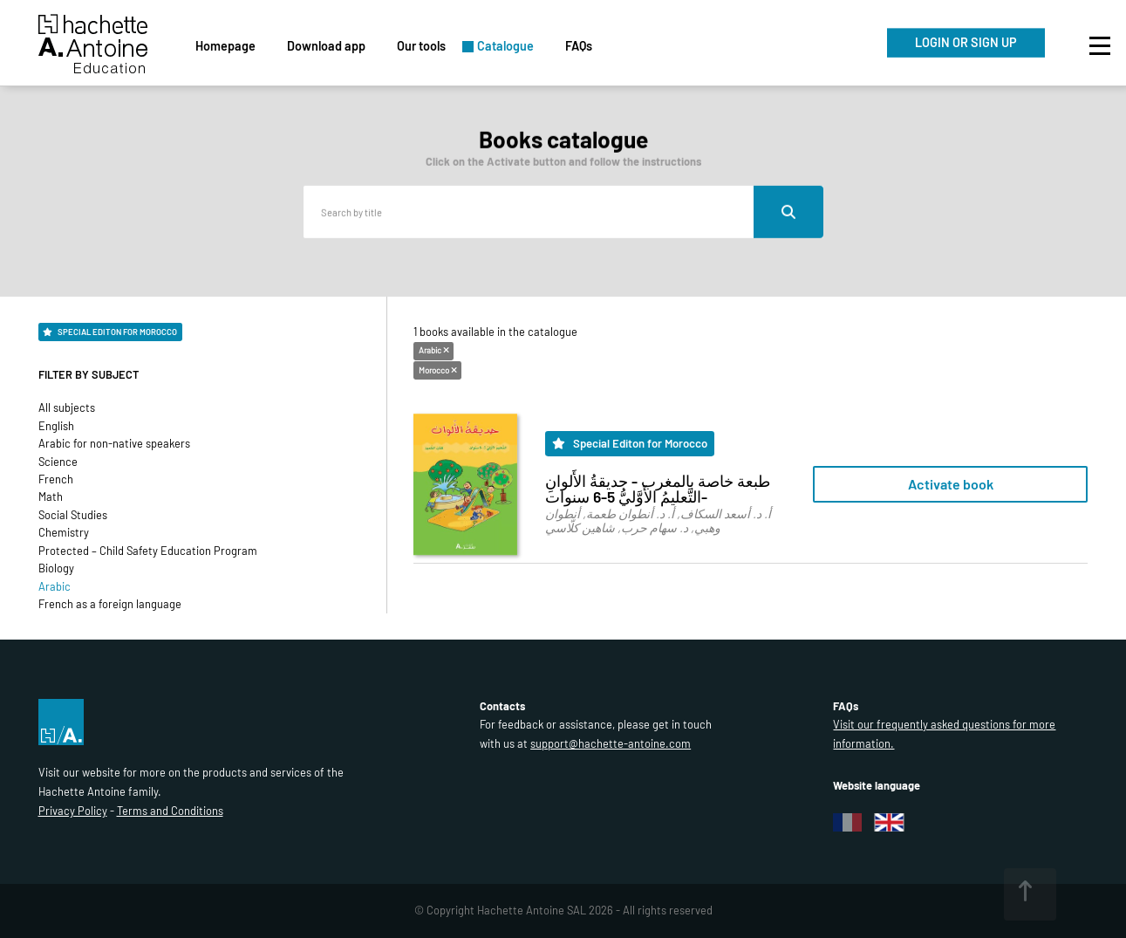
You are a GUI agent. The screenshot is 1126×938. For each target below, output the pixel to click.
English (56, 426)
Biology (56, 568)
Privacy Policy (72, 811)
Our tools (421, 45)
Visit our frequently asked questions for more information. (944, 733)
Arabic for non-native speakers (114, 443)
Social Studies (72, 515)
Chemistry (63, 532)
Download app (326, 45)
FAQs (578, 45)
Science (58, 462)
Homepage (225, 45)
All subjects (66, 407)
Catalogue (505, 45)
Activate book (950, 484)
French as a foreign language (109, 604)
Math (50, 496)
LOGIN (966, 42)
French (55, 479)
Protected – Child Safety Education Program (147, 551)
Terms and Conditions (170, 811)
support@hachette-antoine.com (610, 743)
